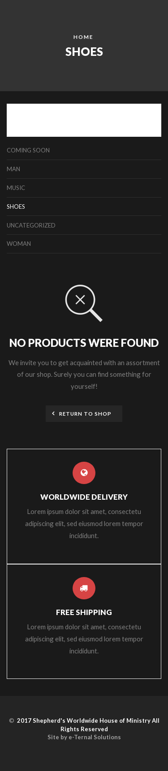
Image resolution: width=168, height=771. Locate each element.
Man (13, 169)
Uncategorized (31, 225)
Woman (19, 243)
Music (16, 187)
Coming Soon (28, 150)
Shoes (16, 206)
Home (83, 37)
